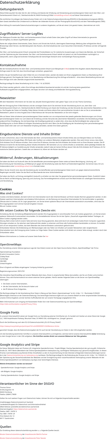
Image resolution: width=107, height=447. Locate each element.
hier (47, 236)
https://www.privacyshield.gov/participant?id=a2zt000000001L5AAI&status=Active (29, 326)
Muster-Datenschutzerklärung (11, 434)
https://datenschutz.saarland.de (25, 409)
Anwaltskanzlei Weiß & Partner (36, 434)
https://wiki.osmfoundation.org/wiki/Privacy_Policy (18, 304)
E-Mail (66, 69)
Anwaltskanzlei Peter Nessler (35, 438)
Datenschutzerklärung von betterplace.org (22, 355)
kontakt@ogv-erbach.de (63, 15)
